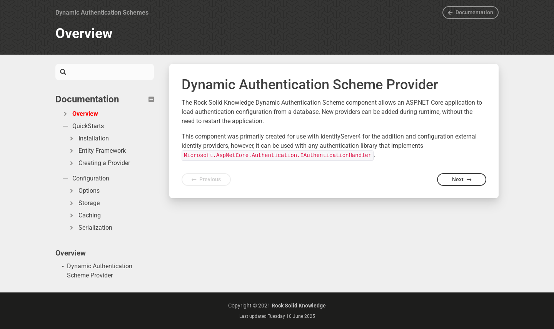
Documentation (470, 12)
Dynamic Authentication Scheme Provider (99, 270)
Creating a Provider (99, 163)
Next (461, 179)
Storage (84, 203)
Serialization (90, 227)
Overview (80, 113)
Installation (88, 138)
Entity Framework (97, 150)
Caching (84, 215)
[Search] (110, 72)
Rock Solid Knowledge (299, 305)
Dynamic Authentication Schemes (102, 12)
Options (84, 190)
